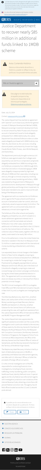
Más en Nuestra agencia (20, 83)
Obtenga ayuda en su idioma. (21, 104)
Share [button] (12, 412)
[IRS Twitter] (8, 450)
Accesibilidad (20, 466)
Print (24, 412)
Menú (38, 20)
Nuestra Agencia (11, 424)
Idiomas (7, 438)
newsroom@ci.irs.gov (16, 116)
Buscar (17, 20)
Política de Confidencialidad (20, 463)
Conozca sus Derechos (13, 428)
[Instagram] (12, 450)
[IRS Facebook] (3, 450)
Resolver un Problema (13, 433)
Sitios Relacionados (12, 442)
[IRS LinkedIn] (16, 450)
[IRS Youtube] (20, 450)
